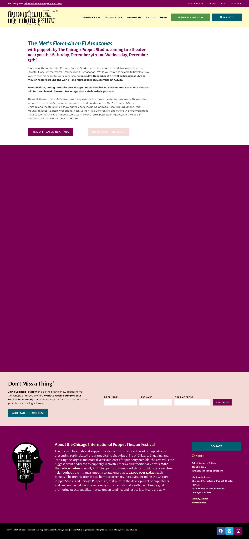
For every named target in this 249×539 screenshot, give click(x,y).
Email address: (183, 397)
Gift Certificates (187, 4)
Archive (206, 4)
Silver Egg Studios (128, 530)
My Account (235, 4)
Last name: (146, 397)
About (151, 17)
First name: (111, 397)
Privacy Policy (200, 498)
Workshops (114, 17)
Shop (163, 17)
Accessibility (199, 502)
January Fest (91, 17)
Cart (219, 4)
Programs (135, 17)
